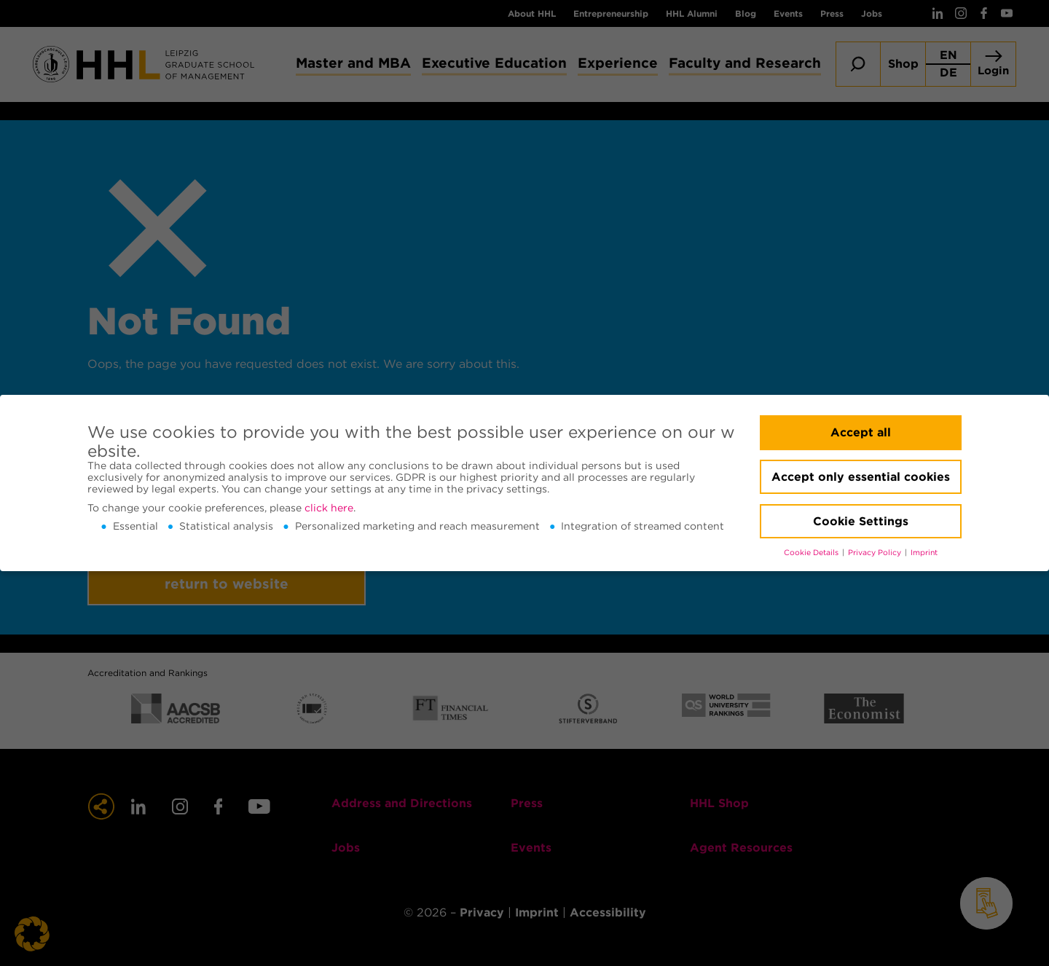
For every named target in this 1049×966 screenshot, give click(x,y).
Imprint (924, 552)
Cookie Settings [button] (860, 521)
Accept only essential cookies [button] (860, 477)
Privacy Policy (875, 552)
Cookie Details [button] (812, 552)
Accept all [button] (860, 432)
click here (329, 508)
